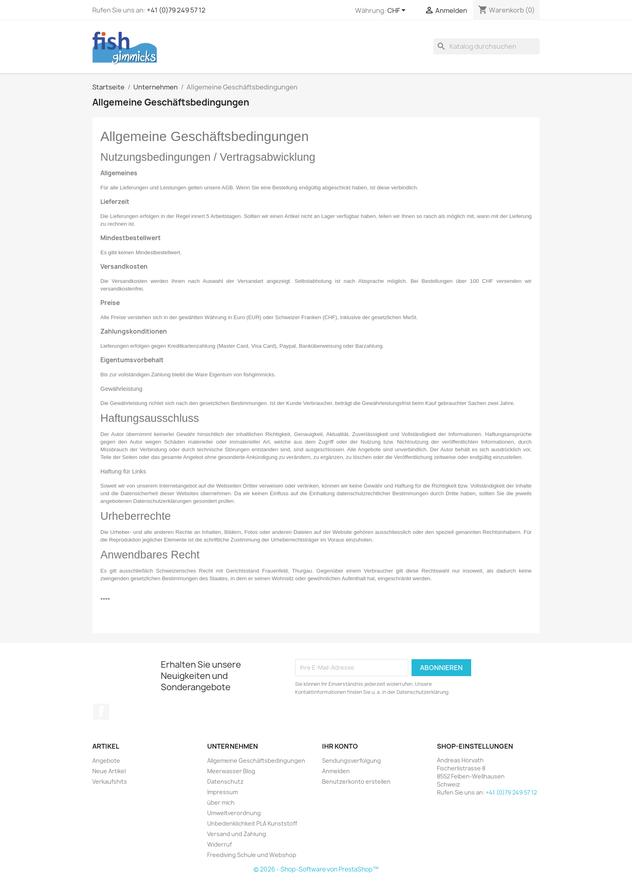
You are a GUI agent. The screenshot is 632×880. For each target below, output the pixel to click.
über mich (221, 802)
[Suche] (486, 46)
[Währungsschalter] (397, 11)
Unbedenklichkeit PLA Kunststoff (252, 823)
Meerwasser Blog (231, 771)
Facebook (101, 712)
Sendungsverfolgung (351, 760)
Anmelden (336, 771)
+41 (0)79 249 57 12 (176, 10)
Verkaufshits (109, 781)
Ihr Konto (340, 746)
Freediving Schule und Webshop (251, 855)
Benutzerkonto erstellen (356, 781)
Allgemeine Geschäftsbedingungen (256, 760)
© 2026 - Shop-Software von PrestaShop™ (316, 869)
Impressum (222, 792)
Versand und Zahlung (236, 834)
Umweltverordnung (234, 813)
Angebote (106, 760)
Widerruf (219, 844)
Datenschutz (225, 781)
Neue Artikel (109, 771)
